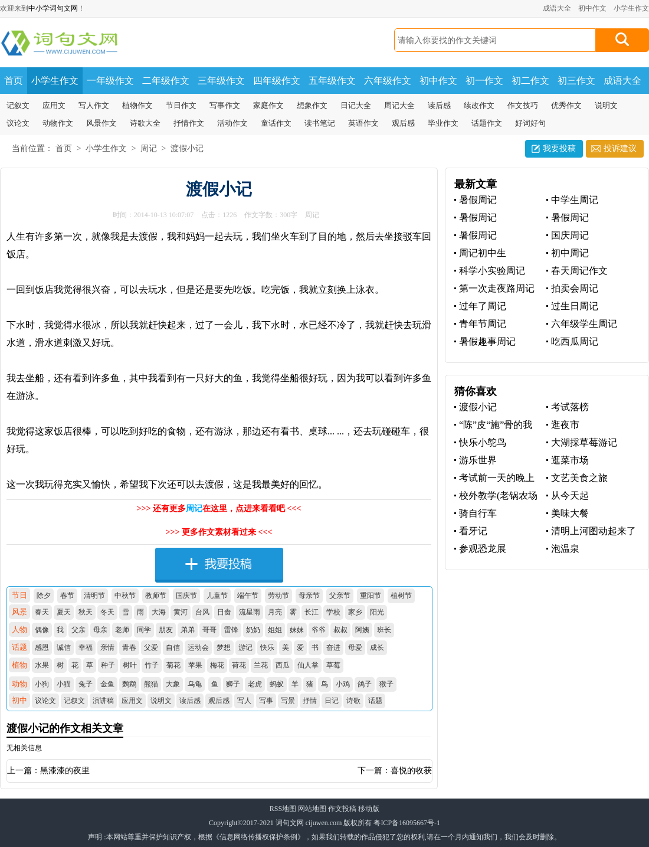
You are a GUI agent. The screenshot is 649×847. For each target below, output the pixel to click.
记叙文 (18, 105)
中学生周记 (574, 200)
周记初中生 (482, 253)
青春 (129, 647)
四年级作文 (276, 81)
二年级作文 (165, 81)
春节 (67, 595)
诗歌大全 (145, 123)
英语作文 (363, 123)
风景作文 (101, 123)
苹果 (195, 665)
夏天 (64, 612)
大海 (159, 612)
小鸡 (343, 684)
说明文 (606, 105)
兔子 (85, 684)
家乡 (355, 612)
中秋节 (125, 595)
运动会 (198, 647)
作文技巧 (522, 105)
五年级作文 (332, 81)
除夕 (44, 595)
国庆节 (186, 595)
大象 (173, 684)
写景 (288, 700)
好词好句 (530, 123)
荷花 (239, 665)
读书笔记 (319, 123)
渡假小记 (187, 148)
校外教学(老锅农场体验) (495, 496)
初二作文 (530, 81)
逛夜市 (565, 425)
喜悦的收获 (411, 770)
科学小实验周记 (492, 271)
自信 (173, 647)
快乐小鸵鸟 (482, 442)
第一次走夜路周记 (497, 288)
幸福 (85, 647)
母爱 (355, 647)
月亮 (275, 612)
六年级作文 (387, 81)
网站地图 (312, 809)
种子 (108, 665)
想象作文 (312, 105)
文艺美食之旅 (579, 478)
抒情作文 (188, 123)
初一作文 (484, 81)
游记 (245, 647)
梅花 (217, 665)
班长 (384, 630)
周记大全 (399, 105)
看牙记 (473, 531)
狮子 (233, 684)
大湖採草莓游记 (584, 442)
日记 (331, 700)
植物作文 (137, 105)
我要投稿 (559, 148)
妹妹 (297, 630)
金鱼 (107, 684)
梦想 (224, 647)
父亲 (78, 630)
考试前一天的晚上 (497, 478)
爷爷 (319, 630)
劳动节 (278, 595)
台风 (202, 612)
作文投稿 (342, 809)
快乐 (267, 647)
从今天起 (570, 495)
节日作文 (181, 105)
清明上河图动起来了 (593, 531)
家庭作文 (268, 105)
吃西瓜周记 (574, 341)
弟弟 (188, 630)
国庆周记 (570, 235)
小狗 (42, 684)
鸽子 (365, 684)
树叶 (130, 665)
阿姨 (362, 630)
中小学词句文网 (53, 8)
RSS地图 (283, 809)
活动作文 (232, 123)
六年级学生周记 (584, 324)
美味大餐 (570, 513)
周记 (148, 148)
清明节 (94, 595)
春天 (42, 612)
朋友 (166, 630)
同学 (144, 630)
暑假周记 (478, 200)
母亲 (100, 630)
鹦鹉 (129, 684)
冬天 (107, 612)
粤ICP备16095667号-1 (406, 823)
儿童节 (217, 595)
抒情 (310, 700)
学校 (333, 612)
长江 (311, 612)
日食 (224, 612)
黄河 (180, 612)
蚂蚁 (277, 684)
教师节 (155, 595)
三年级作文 (221, 81)
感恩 (42, 647)
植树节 (401, 595)
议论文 (18, 123)
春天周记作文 (579, 271)
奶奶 (253, 630)
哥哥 (209, 630)
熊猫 (151, 684)
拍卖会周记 (574, 288)
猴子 (386, 684)
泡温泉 (565, 549)
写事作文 (224, 105)
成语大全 (557, 8)
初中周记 (570, 253)
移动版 (368, 809)
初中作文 (592, 8)
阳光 (377, 612)
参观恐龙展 (482, 549)
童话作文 (276, 123)
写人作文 (93, 105)
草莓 (333, 665)
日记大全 (355, 105)
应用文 (53, 105)
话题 (375, 700)
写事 (266, 700)
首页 (13, 81)
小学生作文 (631, 8)
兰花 (261, 665)
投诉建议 (620, 148)
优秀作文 (566, 105)
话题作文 (486, 123)
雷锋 (231, 630)
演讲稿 (103, 700)
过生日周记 (574, 306)
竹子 (152, 665)
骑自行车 (478, 513)
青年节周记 (482, 324)
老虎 (255, 684)
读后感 (439, 105)
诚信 (64, 647)
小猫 (64, 684)
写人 (244, 700)
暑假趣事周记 (487, 341)
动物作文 (57, 123)
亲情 (107, 647)
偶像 (42, 630)
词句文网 (290, 823)
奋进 (333, 647)
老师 (122, 630)
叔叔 (340, 630)
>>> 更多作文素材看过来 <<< (219, 532)
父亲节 (339, 595)
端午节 (247, 595)
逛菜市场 (570, 460)
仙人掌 (308, 665)
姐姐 (275, 630)
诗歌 (353, 700)
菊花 (173, 665)
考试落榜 (570, 407)
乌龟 (195, 684)
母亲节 (309, 595)
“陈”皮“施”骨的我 (495, 425)
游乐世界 (478, 460)
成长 (377, 647)
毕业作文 (443, 123)
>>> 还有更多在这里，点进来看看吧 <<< (219, 508)
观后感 (403, 123)
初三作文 (576, 81)
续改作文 (479, 105)
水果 (42, 665)
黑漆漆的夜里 (65, 770)
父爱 (151, 647)
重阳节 (370, 595)
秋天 (85, 612)
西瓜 (283, 665)
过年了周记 (482, 306)
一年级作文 (110, 81)
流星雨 (249, 612)
